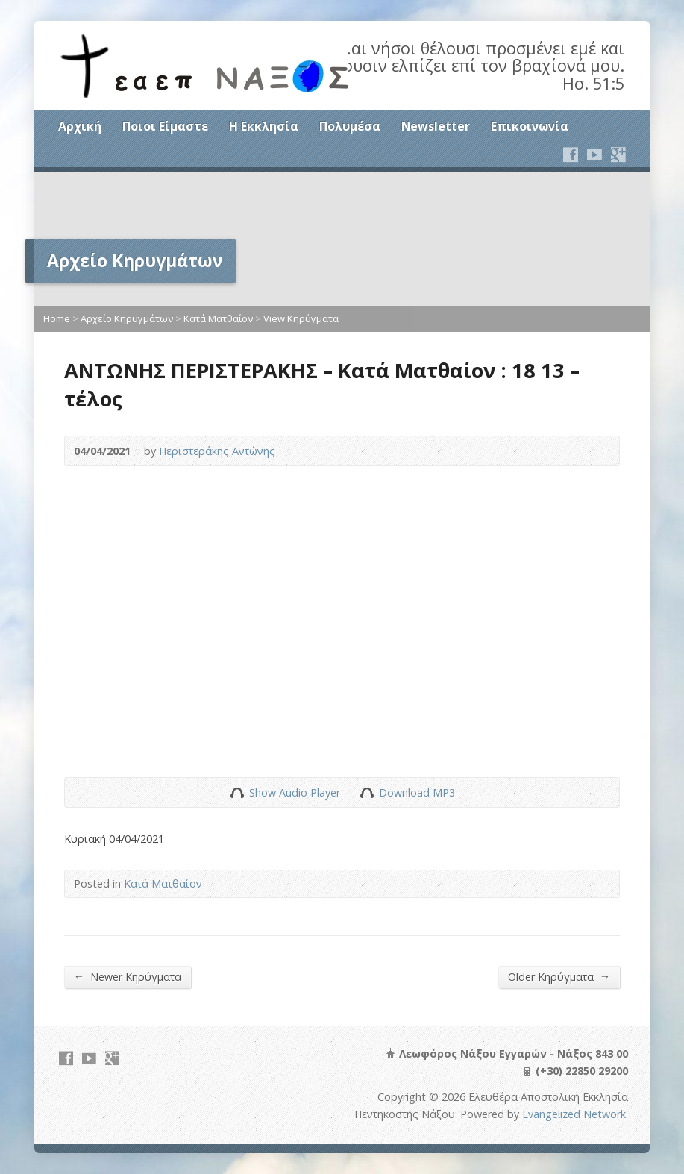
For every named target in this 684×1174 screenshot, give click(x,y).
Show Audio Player (236, 792)
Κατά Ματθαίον (218, 318)
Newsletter (435, 126)
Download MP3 (417, 792)
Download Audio (366, 792)
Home (56, 318)
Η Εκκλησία (263, 126)
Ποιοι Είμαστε (165, 126)
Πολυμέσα (349, 126)
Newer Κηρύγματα (127, 976)
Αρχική (79, 126)
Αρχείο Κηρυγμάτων (127, 318)
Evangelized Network (574, 1114)
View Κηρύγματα (301, 318)
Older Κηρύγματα (559, 976)
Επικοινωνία (529, 126)
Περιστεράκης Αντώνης (217, 451)
